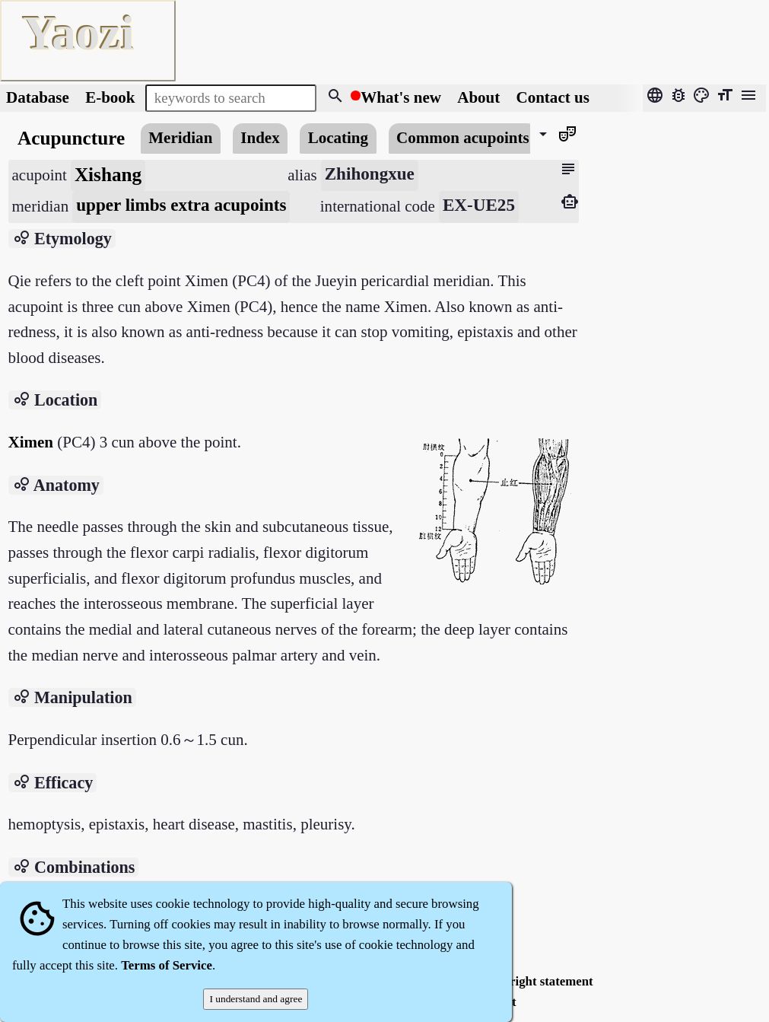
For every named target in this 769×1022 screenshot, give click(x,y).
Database (37, 97)
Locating (338, 138)
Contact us (552, 97)
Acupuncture (71, 138)
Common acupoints (462, 138)
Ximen (31, 442)
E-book (110, 97)
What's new (401, 97)
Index (259, 138)
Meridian (180, 138)
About (480, 97)
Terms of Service (166, 965)
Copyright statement (537, 981)
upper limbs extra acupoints (181, 205)
